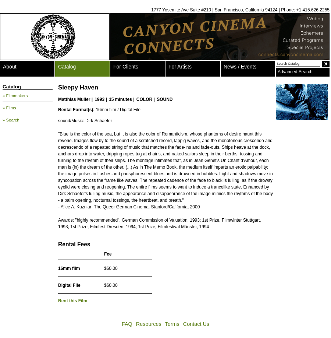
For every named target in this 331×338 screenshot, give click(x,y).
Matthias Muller (74, 99)
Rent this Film (72, 300)
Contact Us (196, 324)
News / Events (240, 67)
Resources (148, 324)
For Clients (125, 67)
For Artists (180, 67)
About (10, 67)
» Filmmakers (15, 96)
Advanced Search (295, 71)
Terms (172, 324)
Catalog (67, 67)
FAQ (127, 324)
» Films (9, 108)
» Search (11, 120)
